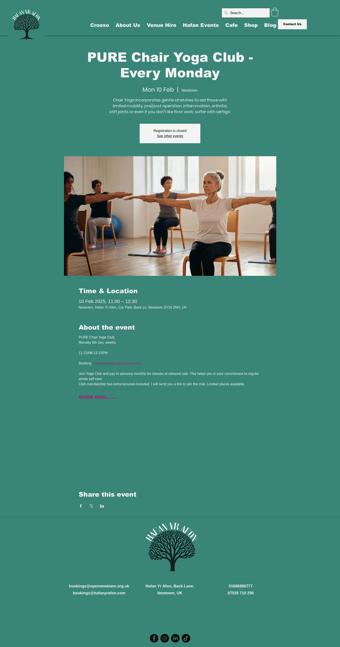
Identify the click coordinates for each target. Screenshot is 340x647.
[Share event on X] (91, 506)
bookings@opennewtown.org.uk (99, 586)
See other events (170, 136)
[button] (274, 12)
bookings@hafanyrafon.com (99, 593)
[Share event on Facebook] (81, 506)
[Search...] (245, 13)
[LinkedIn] (175, 638)
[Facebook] (154, 638)
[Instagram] (164, 638)
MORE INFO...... (97, 397)
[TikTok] (186, 638)
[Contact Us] (292, 24)
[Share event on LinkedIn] (102, 506)
